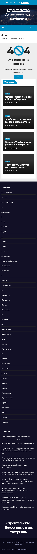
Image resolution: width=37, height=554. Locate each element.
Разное (8, 93)
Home (3, 549)
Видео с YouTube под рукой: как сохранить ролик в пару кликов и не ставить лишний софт (17, 451)
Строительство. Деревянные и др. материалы (18, 14)
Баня (3, 222)
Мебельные (5, 310)
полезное (4, 359)
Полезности (5, 364)
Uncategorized (7, 202)
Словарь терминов (21, 549)
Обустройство (6, 334)
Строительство (7, 398)
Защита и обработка (9, 261)
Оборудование (6, 329)
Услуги (3, 413)
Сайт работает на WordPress (11, 542)
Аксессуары (5, 212)
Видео (3, 232)
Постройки (5, 368)
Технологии (5, 408)
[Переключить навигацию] (34, 27)
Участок (4, 417)
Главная (4, 38)
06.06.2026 (11, 102)
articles (4, 197)
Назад (18, 77)
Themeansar (18, 544)
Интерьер (5, 271)
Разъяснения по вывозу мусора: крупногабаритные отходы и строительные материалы (17, 500)
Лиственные (6, 285)
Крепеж (4, 280)
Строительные (6, 393)
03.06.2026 (11, 170)
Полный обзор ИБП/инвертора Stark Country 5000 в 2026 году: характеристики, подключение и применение (18, 481)
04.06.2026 (11, 148)
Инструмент (5, 266)
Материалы (5, 295)
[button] (30, 28)
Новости (4, 320)
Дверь (3, 246)
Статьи (4, 388)
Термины (4, 403)
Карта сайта (10, 549)
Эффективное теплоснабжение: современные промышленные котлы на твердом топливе (16, 491)
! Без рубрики (6, 192)
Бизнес (4, 227)
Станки (4, 383)
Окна (3, 339)
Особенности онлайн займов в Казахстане (18, 120)
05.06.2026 (11, 125)
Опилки (4, 344)
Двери (3, 241)
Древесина (5, 256)
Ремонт (4, 378)
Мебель (4, 305)
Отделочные (6, 349)
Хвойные (4, 422)
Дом (3, 251)
